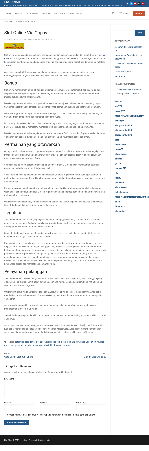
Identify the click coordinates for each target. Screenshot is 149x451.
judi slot (60, 342)
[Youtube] (135, 3)
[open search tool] (113, 13)
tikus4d (118, 158)
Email (43, 403)
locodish (12, 2)
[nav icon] (124, 13)
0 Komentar (49, 39)
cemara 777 (120, 168)
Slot (117, 140)
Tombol (139, 13)
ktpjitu (118, 178)
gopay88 (119, 149)
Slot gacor (120, 206)
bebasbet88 (120, 144)
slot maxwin (120, 154)
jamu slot (119, 182)
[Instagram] (139, 3)
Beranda (8, 22)
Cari (140, 33)
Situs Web (81, 403)
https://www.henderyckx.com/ (129, 116)
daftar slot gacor (37, 342)
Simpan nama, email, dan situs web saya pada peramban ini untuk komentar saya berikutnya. (51, 415)
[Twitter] (131, 3)
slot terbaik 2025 (47, 345)
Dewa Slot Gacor (123, 71)
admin (8, 39)
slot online (33, 345)
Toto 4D (118, 101)
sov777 (118, 106)
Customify (45, 440)
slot (117, 173)
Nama (7, 403)
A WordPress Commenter (129, 89)
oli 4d (117, 201)
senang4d (119, 120)
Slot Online (34, 39)
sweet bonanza (63, 345)
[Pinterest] (143, 3)
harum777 (120, 111)
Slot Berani (120, 76)
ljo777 (118, 163)
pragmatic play (72, 342)
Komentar (10, 379)
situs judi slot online (89, 342)
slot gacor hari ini (19, 345)
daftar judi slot (22, 342)
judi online (51, 342)
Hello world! (133, 93)
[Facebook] (127, 3)
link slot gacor (122, 192)
